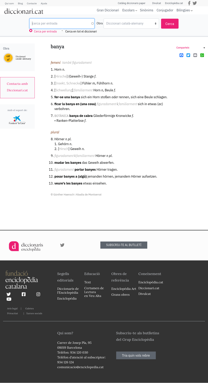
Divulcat (156, 3)
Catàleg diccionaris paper (131, 3)
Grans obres (120, 294)
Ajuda (44, 3)
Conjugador (165, 10)
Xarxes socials (34, 313)
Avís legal (12, 308)
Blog (20, 3)
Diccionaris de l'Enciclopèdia (68, 291)
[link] (17, 86)
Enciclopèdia (67, 298)
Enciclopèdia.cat (174, 3)
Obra (99, 23)
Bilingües (183, 10)
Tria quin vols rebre (136, 355)
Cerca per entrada (45, 31)
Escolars (128, 10)
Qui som (9, 3)
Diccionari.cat (148, 288)
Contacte (32, 3)
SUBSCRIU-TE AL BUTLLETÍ (124, 245)
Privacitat (12, 313)
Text (87, 282)
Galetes (29, 308)
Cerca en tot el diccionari (81, 31)
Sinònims (146, 10)
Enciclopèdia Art (123, 289)
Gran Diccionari (108, 10)
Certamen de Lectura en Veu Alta (94, 292)
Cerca (169, 24)
